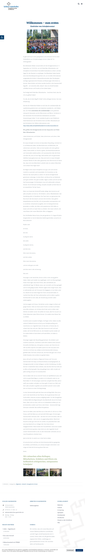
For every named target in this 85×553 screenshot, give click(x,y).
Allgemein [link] (18, 484)
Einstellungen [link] (70, 550)
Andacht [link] (24, 484)
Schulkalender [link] (61, 515)
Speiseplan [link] (60, 512)
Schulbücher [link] (60, 517)
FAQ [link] (58, 522)
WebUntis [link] (60, 505)
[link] (2, 37)
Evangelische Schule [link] (32, 484)
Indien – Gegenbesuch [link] (9, 529)
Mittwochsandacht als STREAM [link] (11, 542)
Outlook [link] (59, 507)
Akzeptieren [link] (79, 550)
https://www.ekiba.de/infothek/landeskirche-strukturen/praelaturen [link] (40, 125)
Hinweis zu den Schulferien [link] (64, 520)
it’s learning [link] (60, 510)
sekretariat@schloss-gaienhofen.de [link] (14, 512)
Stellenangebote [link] (34, 505)
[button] (24, 472)
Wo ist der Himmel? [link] (8, 535)
